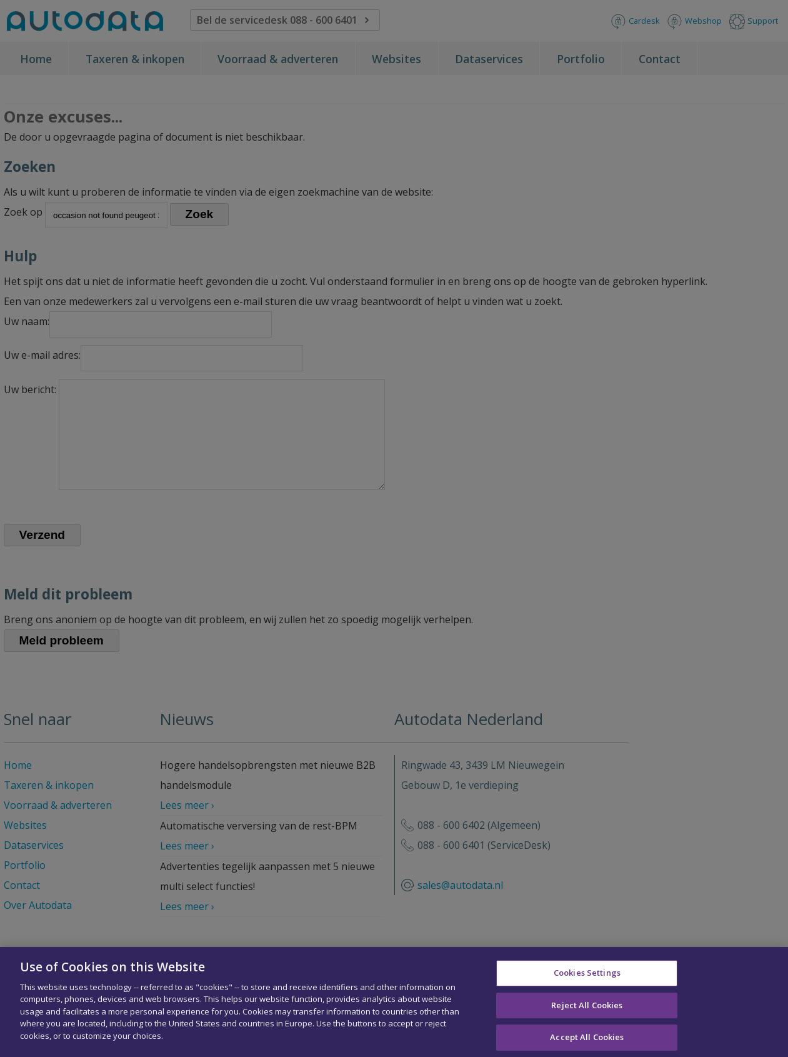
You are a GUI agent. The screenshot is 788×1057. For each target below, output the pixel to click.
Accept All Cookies (587, 1042)
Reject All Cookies (586, 1010)
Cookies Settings (587, 977)
